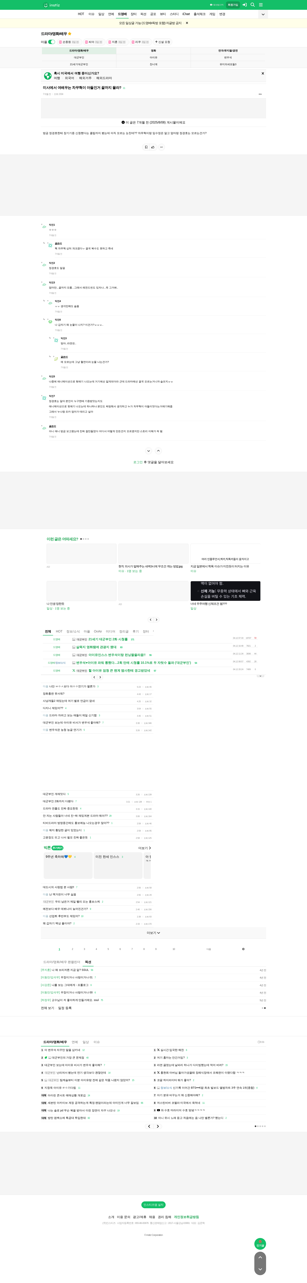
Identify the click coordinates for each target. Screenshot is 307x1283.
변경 (222, 14)
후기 (136, 631)
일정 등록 (64, 1008)
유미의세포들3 (228, 64)
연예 (111, 14)
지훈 (117, 42)
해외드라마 (104, 78)
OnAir (98, 631)
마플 (87, 631)
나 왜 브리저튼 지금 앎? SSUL (67, 970)
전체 (48, 631)
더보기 (144, 848)
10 (174, 949)
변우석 (228, 57)
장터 (133, 14)
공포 (153, 14)
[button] (151, 620)
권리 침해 (164, 1217)
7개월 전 (47, 94)
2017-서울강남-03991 (179, 1223)
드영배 (122, 14)
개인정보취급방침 (186, 1217)
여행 (57, 78)
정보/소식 (73, 631)
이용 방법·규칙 (216, 5)
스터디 (174, 14)
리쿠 (140, 42)
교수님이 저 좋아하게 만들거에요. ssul (72, 1000)
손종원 (69, 42)
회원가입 (233, 4)
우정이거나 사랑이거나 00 (69, 992)
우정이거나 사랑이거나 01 (69, 977)
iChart (186, 14)
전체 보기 (47, 1008)
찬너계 (153, 64)
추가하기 (57, 848)
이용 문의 (123, 1217)
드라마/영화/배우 (54, 34)
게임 (212, 14)
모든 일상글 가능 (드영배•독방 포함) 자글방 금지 (150, 23)
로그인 (138, 462)
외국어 (69, 78)
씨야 (93, 42)
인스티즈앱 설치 (153, 1204)
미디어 (110, 631)
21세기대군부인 (79, 64)
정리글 (124, 631)
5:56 (261, 1042)
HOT (81, 14)
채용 (152, 1217)
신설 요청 (162, 41)
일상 (101, 14)
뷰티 (163, 14)
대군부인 (79, 57)
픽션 (143, 14)
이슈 (91, 14)
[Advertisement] (153, 1163)
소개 (111, 1217)
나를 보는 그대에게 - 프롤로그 (67, 985)
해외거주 (85, 78)
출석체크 (199, 14)
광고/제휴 (139, 1217)
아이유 (153, 57)
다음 (209, 949)
